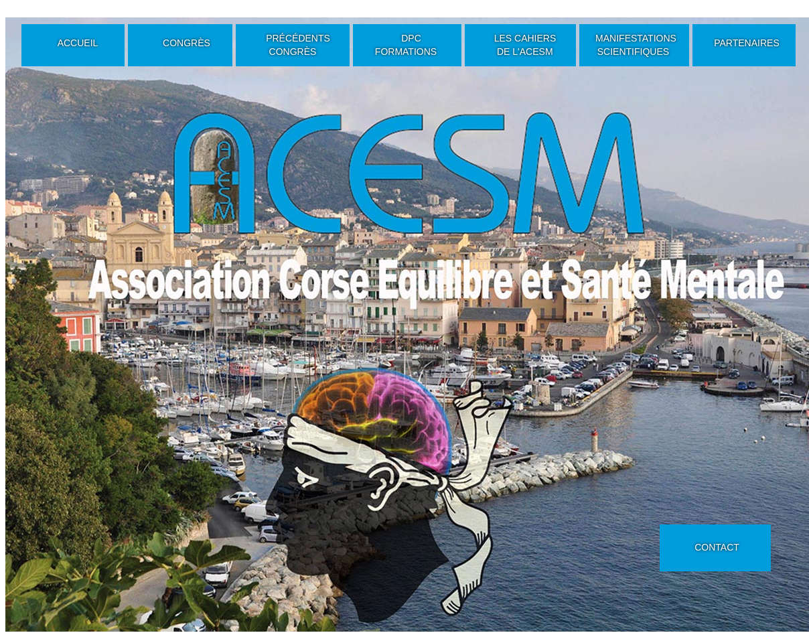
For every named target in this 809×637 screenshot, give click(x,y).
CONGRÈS (186, 43)
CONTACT (716, 547)
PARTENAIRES (747, 43)
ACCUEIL (78, 43)
